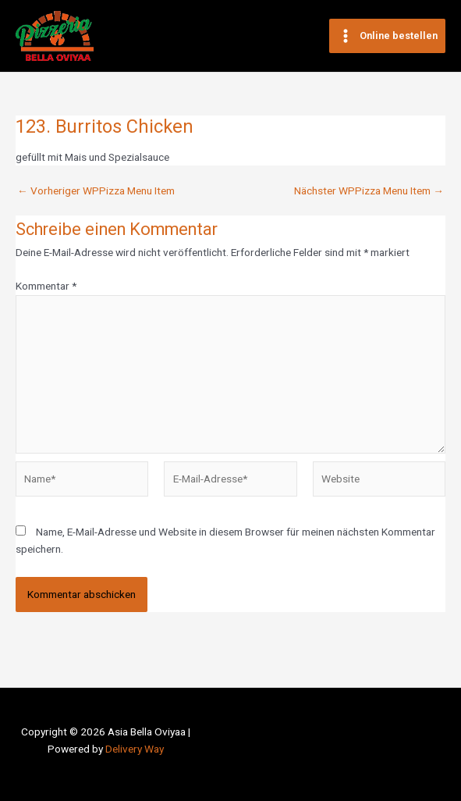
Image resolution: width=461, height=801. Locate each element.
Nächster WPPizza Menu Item (369, 191)
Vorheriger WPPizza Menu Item (96, 191)
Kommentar (46, 285)
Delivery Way (134, 748)
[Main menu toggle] (387, 36)
